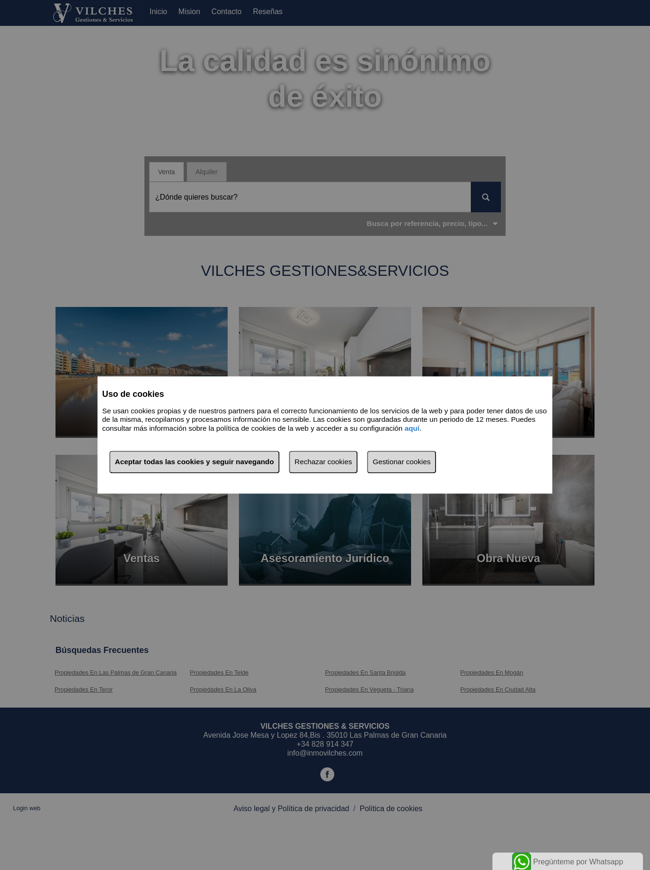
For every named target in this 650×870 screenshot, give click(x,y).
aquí (412, 428)
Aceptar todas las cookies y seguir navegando (194, 462)
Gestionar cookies (401, 462)
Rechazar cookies (323, 462)
